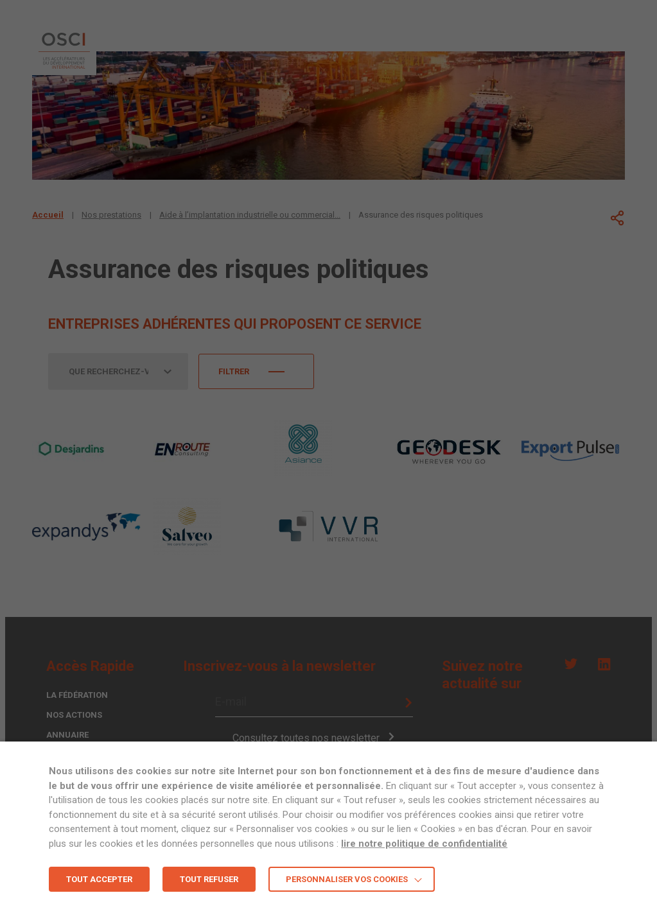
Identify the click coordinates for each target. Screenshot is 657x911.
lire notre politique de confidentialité (424, 843)
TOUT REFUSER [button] (209, 879)
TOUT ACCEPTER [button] (99, 879)
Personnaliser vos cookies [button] (347, 879)
